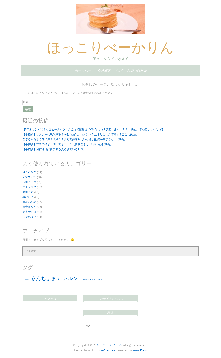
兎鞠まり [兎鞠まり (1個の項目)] (93, 279)
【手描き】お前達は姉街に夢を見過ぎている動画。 (54, 149)
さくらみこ (29, 172)
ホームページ (84, 71)
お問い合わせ (137, 71)
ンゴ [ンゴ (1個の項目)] (81, 279)
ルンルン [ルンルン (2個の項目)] (67, 278)
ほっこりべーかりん (110, 47)
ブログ (119, 71)
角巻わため (29, 202)
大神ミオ (27, 192)
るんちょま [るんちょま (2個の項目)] (44, 278)
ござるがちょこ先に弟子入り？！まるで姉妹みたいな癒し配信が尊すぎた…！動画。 (74, 139)
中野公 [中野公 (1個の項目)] (86, 279)
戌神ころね (29, 182)
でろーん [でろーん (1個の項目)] (26, 279)
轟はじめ (27, 197)
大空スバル (29, 177)
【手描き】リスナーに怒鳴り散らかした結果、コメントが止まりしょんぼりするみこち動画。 (80, 134)
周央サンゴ (29, 211)
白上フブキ (29, 187)
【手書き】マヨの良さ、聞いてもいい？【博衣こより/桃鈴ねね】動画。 (67, 144)
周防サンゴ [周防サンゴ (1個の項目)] (102, 279)
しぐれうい (29, 216)
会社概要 (103, 71)
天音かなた (29, 206)
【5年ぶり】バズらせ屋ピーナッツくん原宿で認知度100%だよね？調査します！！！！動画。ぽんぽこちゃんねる (93, 129)
